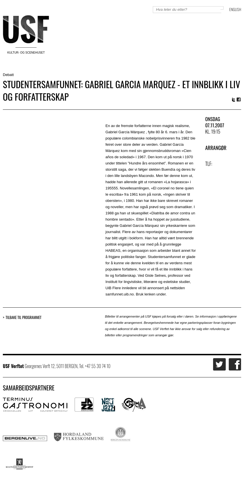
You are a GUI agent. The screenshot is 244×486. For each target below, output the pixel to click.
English (235, 9)
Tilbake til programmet (23, 317)
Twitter (233, 99)
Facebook (239, 100)
